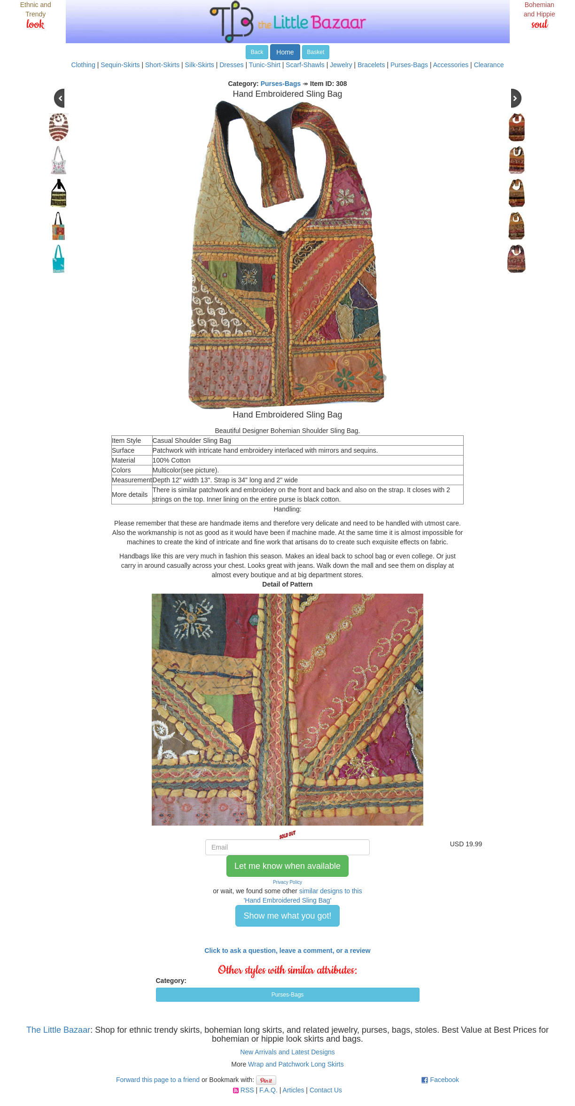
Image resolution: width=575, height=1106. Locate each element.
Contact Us (326, 1090)
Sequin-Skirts (120, 65)
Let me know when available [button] (287, 866)
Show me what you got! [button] (287, 915)
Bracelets (371, 65)
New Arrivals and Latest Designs (287, 1052)
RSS (247, 1090)
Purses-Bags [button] (288, 994)
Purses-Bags (409, 65)
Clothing (83, 65)
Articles (293, 1090)
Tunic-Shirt (264, 65)
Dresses (231, 65)
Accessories (450, 65)
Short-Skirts (162, 65)
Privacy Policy (287, 882)
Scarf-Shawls (305, 65)
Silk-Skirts (199, 65)
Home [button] (285, 52)
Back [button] (257, 52)
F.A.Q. (268, 1090)
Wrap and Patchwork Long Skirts (296, 1064)
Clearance (489, 65)
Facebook (444, 1079)
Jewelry (341, 65)
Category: (171, 980)
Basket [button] (316, 52)
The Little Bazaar (58, 1030)
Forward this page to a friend (158, 1079)
